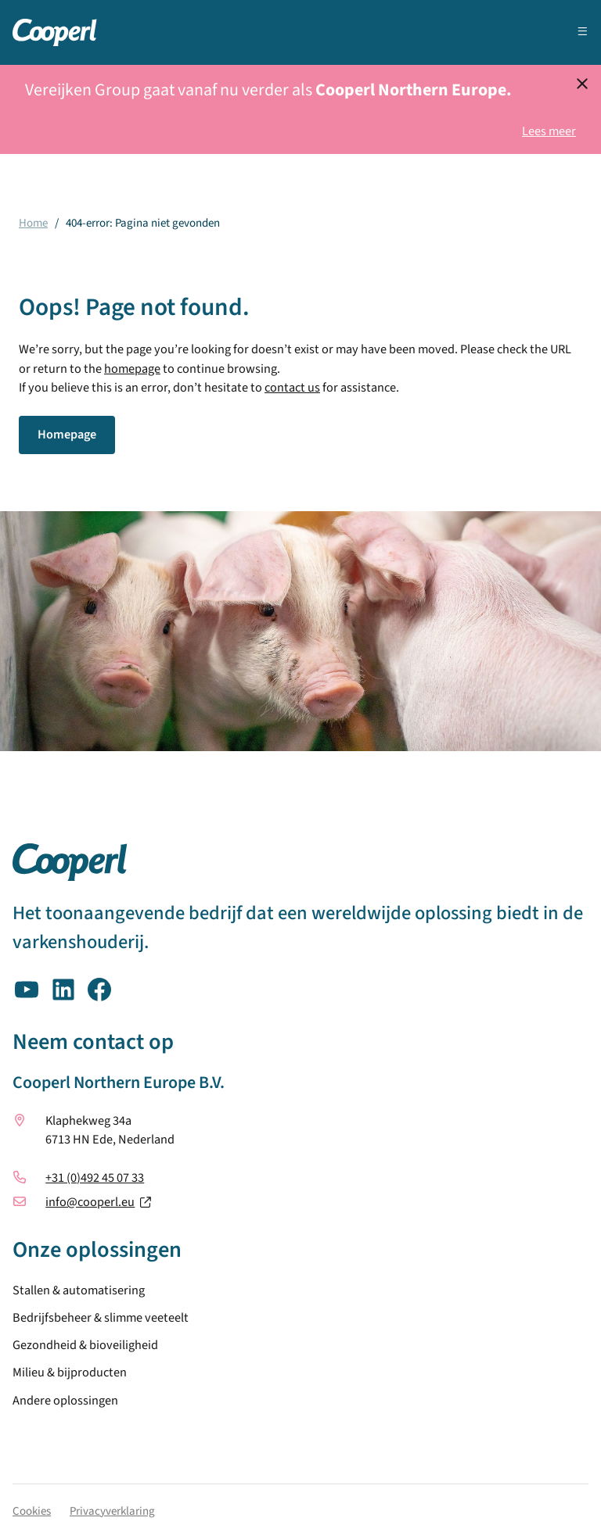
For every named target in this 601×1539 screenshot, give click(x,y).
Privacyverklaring (112, 1511)
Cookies (32, 1511)
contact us (292, 387)
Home (33, 223)
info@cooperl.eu (90, 1202)
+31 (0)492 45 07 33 (94, 1178)
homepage (132, 369)
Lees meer (549, 131)
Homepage (67, 434)
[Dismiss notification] (582, 83)
